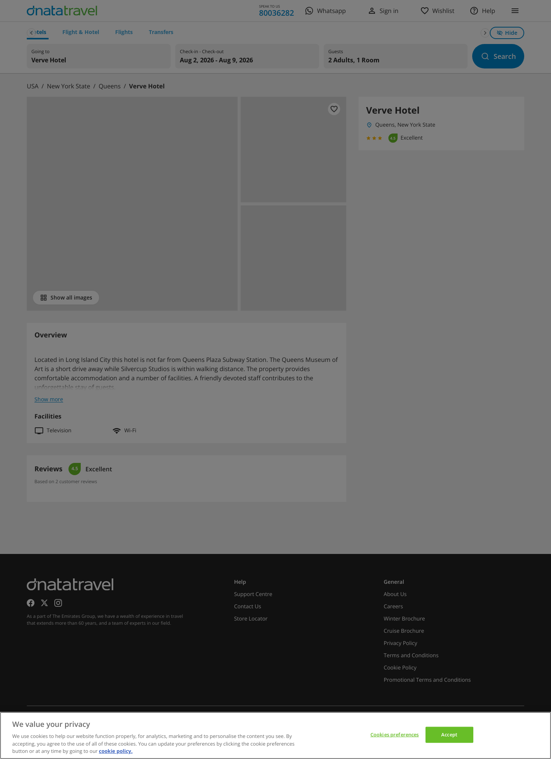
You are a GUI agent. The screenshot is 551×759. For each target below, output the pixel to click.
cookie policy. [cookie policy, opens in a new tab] (116, 751)
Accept (449, 734)
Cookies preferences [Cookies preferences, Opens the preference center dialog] (394, 734)
